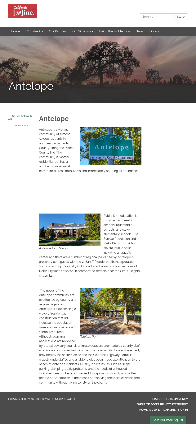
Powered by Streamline (157, 409)
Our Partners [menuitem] (58, 31)
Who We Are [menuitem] (34, 31)
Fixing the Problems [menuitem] (113, 31)
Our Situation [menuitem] (81, 31)
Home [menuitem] (15, 31)
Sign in (183, 409)
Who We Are (20, 125)
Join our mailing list (168, 420)
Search (181, 16)
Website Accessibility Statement (162, 404)
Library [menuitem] (154, 31)
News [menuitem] (140, 31)
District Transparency (170, 399)
